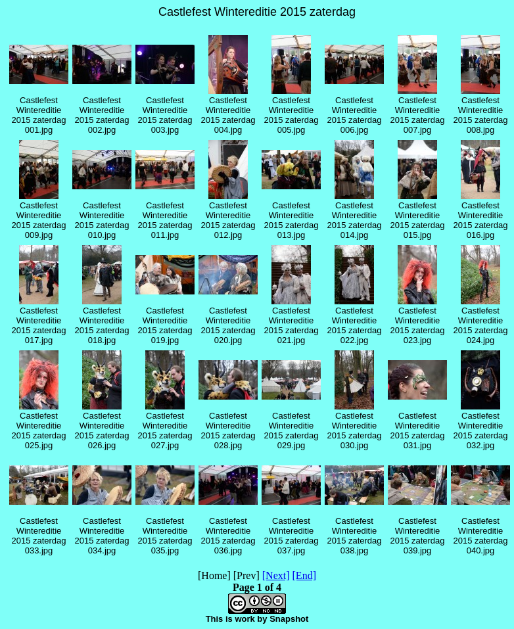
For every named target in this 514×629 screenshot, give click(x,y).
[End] (304, 575)
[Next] (276, 575)
